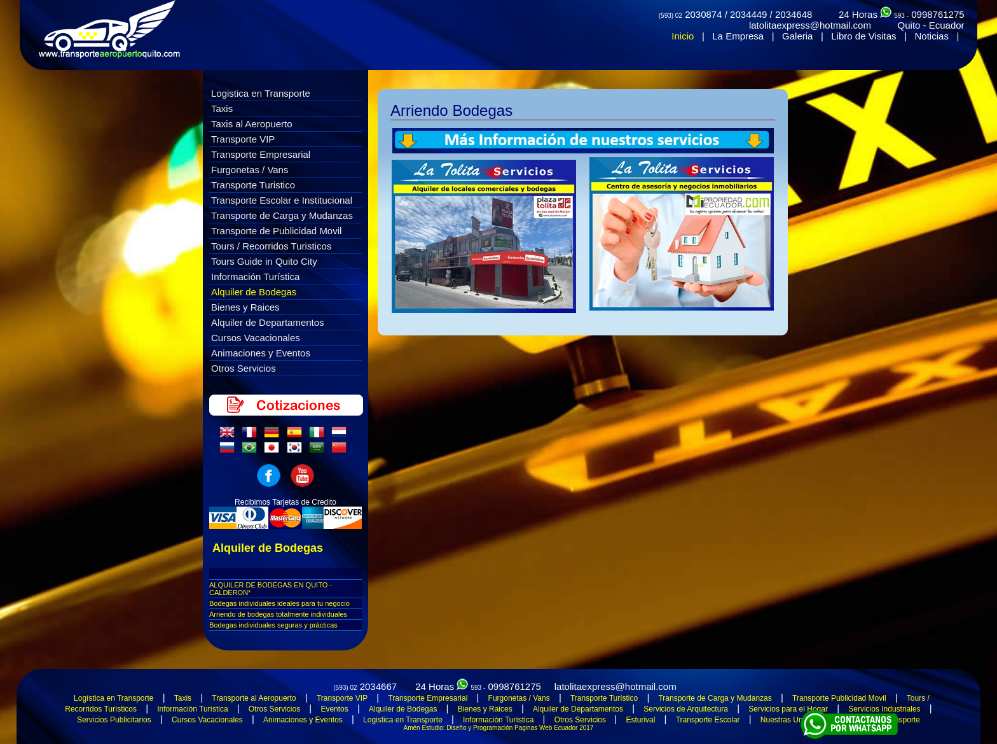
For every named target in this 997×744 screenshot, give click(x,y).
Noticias (932, 36)
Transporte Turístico (604, 698)
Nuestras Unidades (792, 719)
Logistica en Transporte (260, 93)
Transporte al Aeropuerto (254, 698)
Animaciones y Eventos (260, 352)
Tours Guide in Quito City (264, 261)
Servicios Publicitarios (114, 719)
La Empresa (738, 36)
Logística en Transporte (113, 698)
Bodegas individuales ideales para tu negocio (279, 603)
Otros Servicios (243, 368)
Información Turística (255, 276)
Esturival (640, 719)
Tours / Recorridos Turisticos (271, 246)
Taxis (222, 108)
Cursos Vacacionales (255, 337)
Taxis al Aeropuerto (251, 123)
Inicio (682, 36)
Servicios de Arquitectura (685, 709)
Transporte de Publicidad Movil (276, 230)
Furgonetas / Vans (249, 169)
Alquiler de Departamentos (267, 322)
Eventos (334, 709)
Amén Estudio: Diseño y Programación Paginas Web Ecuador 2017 (499, 727)
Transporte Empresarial (260, 154)
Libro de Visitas (863, 36)
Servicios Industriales (884, 709)
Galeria (797, 36)
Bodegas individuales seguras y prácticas (273, 625)
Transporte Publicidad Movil (839, 698)
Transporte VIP (243, 139)
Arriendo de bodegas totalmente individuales (278, 614)
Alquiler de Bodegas (253, 291)
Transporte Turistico (253, 184)
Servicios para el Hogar (788, 709)
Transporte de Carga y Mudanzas (282, 215)
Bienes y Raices (245, 307)
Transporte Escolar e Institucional (281, 200)
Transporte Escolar (708, 719)
